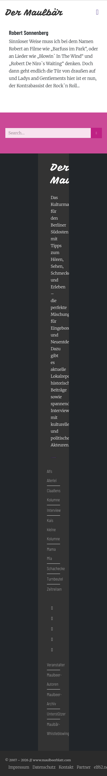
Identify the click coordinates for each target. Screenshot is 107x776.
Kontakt (66, 767)
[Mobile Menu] (97, 12)
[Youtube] (52, 629)
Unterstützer (56, 713)
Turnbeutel (55, 579)
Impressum (18, 767)
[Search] (96, 133)
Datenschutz (43, 767)
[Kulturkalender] (88, 12)
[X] (52, 618)
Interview (54, 510)
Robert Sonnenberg (28, 32)
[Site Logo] (34, 12)
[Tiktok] (52, 650)
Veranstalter (56, 664)
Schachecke (56, 568)
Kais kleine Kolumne (53, 529)
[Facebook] (52, 608)
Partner (84, 767)
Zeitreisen (54, 589)
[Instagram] (52, 639)
